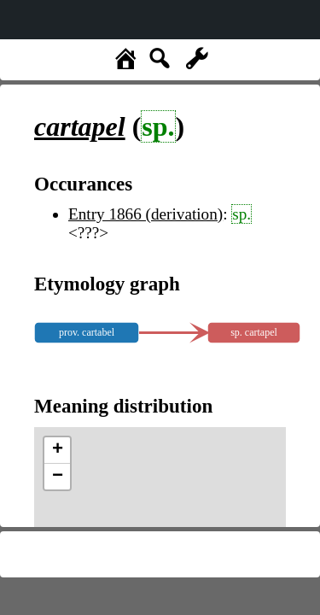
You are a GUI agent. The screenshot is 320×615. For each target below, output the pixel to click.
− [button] (57, 476)
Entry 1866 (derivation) (145, 214)
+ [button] (57, 450)
